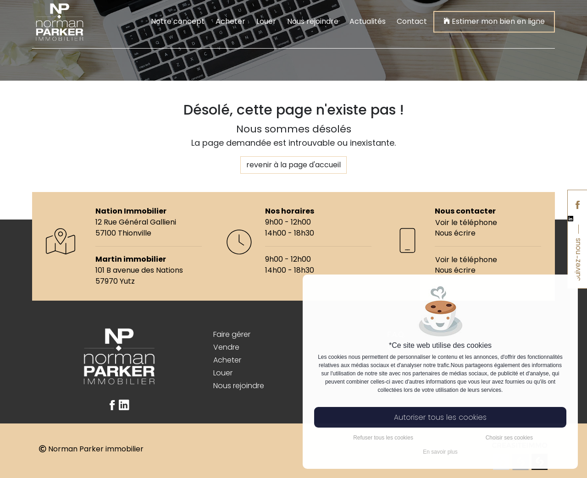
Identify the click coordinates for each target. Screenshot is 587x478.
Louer (266, 21)
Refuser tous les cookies (383, 437)
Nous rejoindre (312, 21)
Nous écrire (455, 233)
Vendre (226, 347)
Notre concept (178, 21)
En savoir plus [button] (440, 452)
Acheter (230, 21)
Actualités (367, 21)
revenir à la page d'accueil (293, 164)
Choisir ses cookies (509, 437)
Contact (412, 21)
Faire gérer (231, 334)
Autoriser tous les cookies (440, 417)
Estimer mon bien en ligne (494, 21)
